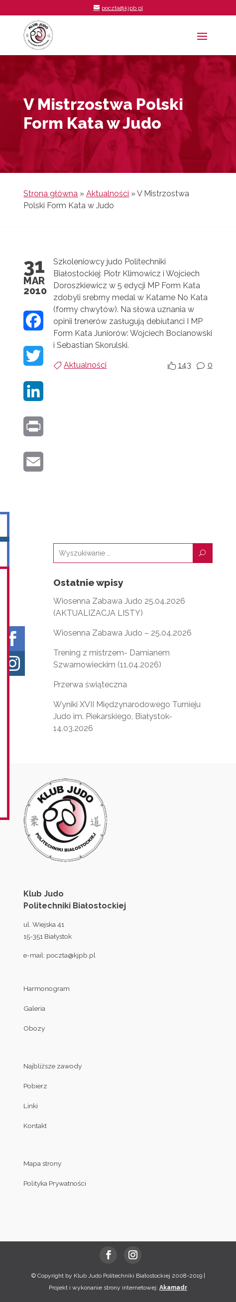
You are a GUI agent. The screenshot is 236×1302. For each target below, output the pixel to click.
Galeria (34, 1008)
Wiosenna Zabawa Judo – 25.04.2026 (122, 633)
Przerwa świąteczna (90, 684)
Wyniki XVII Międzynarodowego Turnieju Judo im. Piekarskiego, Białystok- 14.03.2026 (127, 716)
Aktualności (107, 193)
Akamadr (173, 1287)
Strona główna (50, 193)
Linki (30, 1106)
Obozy (34, 1028)
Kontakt (35, 1126)
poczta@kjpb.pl (71, 955)
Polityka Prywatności (54, 1183)
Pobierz (35, 1086)
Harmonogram (46, 988)
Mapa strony (42, 1163)
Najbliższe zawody (52, 1066)
